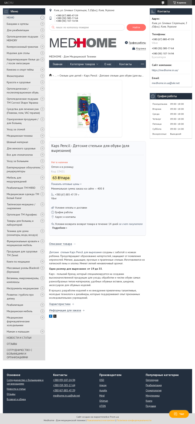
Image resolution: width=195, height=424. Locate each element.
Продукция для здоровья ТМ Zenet (22, 253)
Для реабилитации (18, 30)
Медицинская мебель (19, 311)
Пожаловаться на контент (101, 420)
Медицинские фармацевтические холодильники (18, 321)
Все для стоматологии (20, 154)
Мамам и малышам (18, 331)
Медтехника (153, 395)
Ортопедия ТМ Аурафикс (22, 214)
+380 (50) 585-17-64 (64, 385)
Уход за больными (17, 161)
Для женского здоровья (21, 148)
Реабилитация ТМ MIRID (21, 188)
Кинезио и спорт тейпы (20, 69)
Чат (179, 414)
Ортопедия (152, 380)
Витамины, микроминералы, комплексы (23, 280)
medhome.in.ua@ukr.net (166, 83)
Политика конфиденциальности (134, 420)
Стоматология (154, 390)
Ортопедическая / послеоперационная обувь (22, 90)
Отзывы (11, 394)
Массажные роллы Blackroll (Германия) (23, 270)
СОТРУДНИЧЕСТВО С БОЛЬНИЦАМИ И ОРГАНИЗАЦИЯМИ (19, 353)
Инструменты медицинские (23, 288)
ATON (102, 406)
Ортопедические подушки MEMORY (22, 38)
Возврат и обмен (16, 399)
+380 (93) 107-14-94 (64, 380)
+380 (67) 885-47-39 (64, 390)
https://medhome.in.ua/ (165, 70)
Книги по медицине (18, 261)
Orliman (103, 400)
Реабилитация (15, 305)
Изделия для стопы (18, 53)
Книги (149, 400)
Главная (57, 64)
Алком (102, 385)
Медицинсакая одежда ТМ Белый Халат (23, 196)
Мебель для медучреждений (17, 179)
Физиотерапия (15, 76)
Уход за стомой (16, 129)
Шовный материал (17, 142)
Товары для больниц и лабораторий (20, 222)
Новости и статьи (16, 389)
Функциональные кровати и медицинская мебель (23, 243)
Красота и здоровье (19, 82)
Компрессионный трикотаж (22, 46)
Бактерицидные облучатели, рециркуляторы (23, 169)
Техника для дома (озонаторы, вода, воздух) (22, 233)
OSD (101, 380)
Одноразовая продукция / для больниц (22, 121)
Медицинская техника (20, 135)
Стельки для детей (70, 75)
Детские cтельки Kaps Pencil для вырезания (75, 252)
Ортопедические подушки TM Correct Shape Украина (22, 100)
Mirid (102, 395)
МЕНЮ (10, 17)
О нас (107, 64)
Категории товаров (82, 64)
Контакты (125, 64)
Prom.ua (114, 416)
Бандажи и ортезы (17, 24)
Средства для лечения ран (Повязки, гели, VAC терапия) (23, 111)
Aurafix (103, 390)
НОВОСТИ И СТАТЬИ (19, 337)
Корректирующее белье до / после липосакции (23, 61)
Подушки (151, 406)
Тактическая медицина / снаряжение (21, 206)
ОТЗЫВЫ (12, 344)
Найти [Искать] (136, 27)
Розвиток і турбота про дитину (20, 296)
